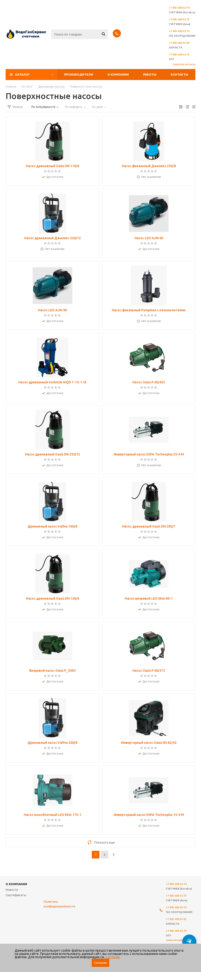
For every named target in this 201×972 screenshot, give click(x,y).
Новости (12, 889)
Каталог (22, 74)
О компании (118, 74)
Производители (78, 74)
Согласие (113, 957)
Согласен (100, 963)
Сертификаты (16, 895)
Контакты (179, 74)
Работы (149, 74)
